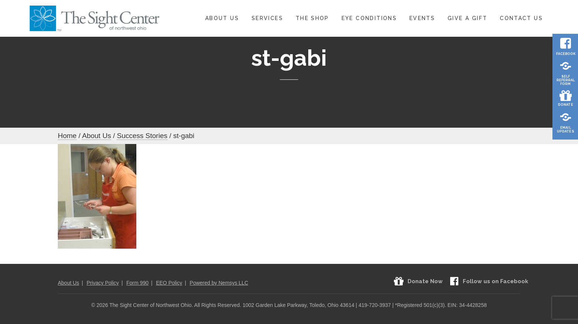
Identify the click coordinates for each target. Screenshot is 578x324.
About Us (222, 18)
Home (67, 136)
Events (422, 18)
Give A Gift (467, 18)
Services (267, 18)
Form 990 (137, 283)
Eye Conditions (369, 18)
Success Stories (142, 136)
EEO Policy (169, 283)
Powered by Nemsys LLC (219, 283)
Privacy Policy (103, 283)
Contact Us (521, 18)
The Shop (312, 18)
